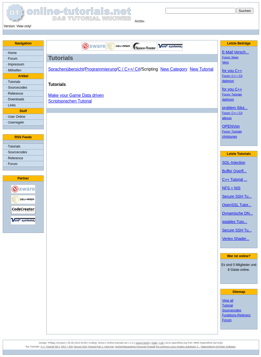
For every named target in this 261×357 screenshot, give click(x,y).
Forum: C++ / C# (232, 75)
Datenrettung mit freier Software (218, 346)
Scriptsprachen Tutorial (70, 101)
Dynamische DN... (237, 213)
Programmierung (101, 69)
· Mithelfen (13, 70)
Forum (227, 320)
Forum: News (230, 57)
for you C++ (232, 70)
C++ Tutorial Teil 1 (50, 346)
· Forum (11, 59)
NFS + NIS (231, 188)
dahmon (228, 81)
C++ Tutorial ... (234, 179)
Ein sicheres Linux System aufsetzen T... (178, 346)
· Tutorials (13, 82)
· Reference (14, 93)
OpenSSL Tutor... (236, 205)
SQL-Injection (233, 162)
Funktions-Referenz (236, 315)
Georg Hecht (142, 342)
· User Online (15, 117)
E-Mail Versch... (235, 52)
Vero (225, 62)
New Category (173, 69)
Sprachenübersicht (66, 69)
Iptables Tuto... (234, 222)
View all (227, 300)
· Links (11, 105)
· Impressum (15, 64)
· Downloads (15, 99)
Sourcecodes (231, 310)
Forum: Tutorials (232, 94)
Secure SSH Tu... (237, 196)
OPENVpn (231, 126)
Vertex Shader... (236, 238)
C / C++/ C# (129, 69)
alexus (227, 118)
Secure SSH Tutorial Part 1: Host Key (94, 346)
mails (154, 342)
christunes (229, 137)
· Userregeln (15, 122)
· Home (11, 53)
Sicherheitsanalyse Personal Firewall (135, 346)
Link (161, 342)
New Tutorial (201, 69)
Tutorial (227, 305)
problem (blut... (235, 108)
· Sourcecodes (16, 87)
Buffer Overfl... (234, 171)
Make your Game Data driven (76, 95)
